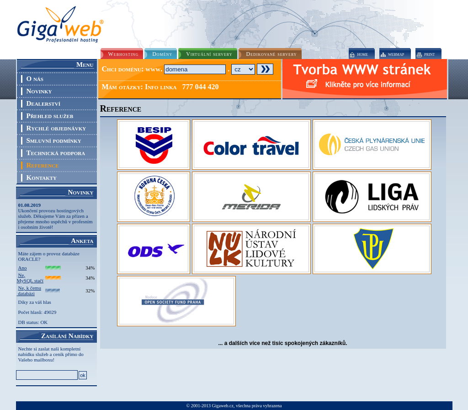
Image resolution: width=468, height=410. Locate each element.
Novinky (39, 91)
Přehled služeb (50, 115)
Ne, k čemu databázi (29, 290)
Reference (43, 165)
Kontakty (42, 177)
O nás (35, 78)
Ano (22, 267)
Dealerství (43, 103)
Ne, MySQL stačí (30, 277)
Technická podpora (56, 152)
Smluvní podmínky (54, 140)
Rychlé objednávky (56, 128)
